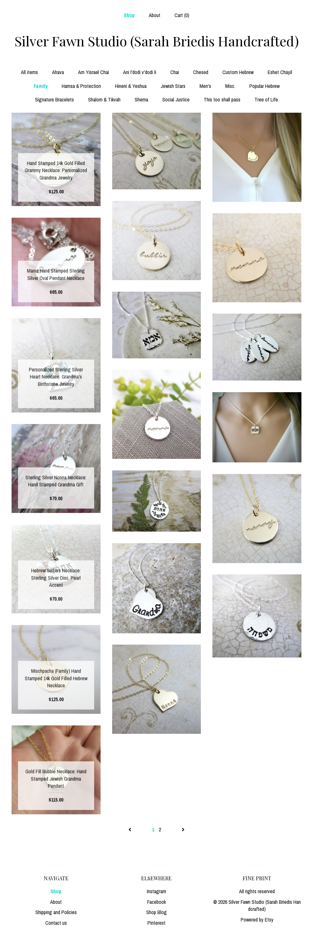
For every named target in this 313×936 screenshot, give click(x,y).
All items (29, 72)
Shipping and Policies (56, 912)
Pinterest (156, 922)
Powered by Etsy (257, 919)
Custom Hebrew (238, 72)
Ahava (58, 72)
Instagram (156, 891)
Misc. (230, 86)
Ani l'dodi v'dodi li (139, 72)
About (154, 15)
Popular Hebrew (264, 86)
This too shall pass (222, 99)
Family (41, 86)
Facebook (156, 901)
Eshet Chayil (280, 72)
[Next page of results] (183, 829)
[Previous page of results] (130, 829)
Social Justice (176, 99)
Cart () (181, 15)
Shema (141, 99)
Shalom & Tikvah (104, 99)
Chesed (200, 72)
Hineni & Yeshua (131, 86)
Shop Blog (156, 912)
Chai (174, 72)
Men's (205, 86)
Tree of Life (266, 99)
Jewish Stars (173, 86)
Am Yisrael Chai (93, 72)
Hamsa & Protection (81, 86)
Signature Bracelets (54, 99)
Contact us (56, 922)
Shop (129, 15)
